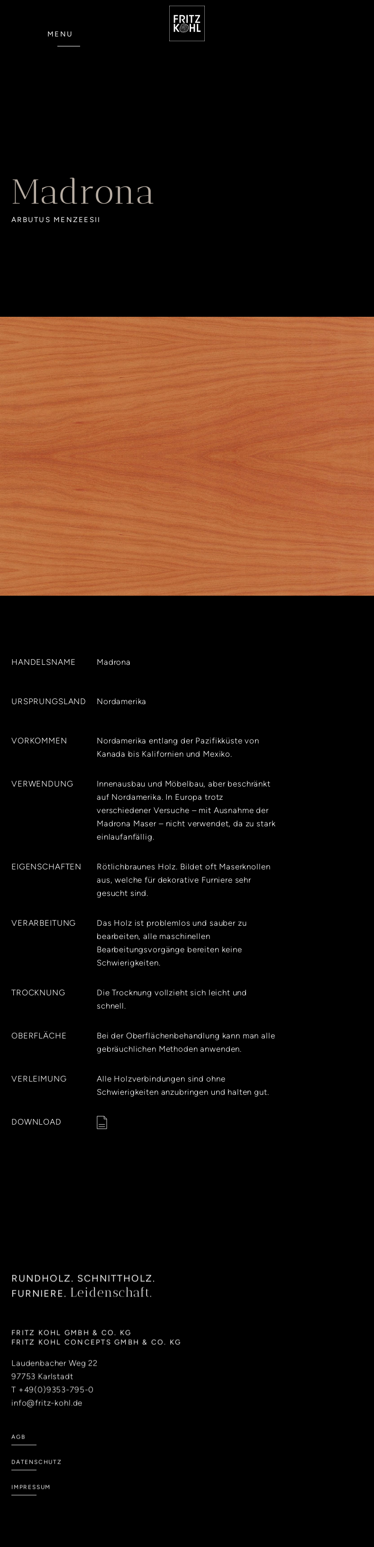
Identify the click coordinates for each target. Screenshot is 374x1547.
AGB (18, 1451)
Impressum (31, 1501)
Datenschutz (36, 1476)
